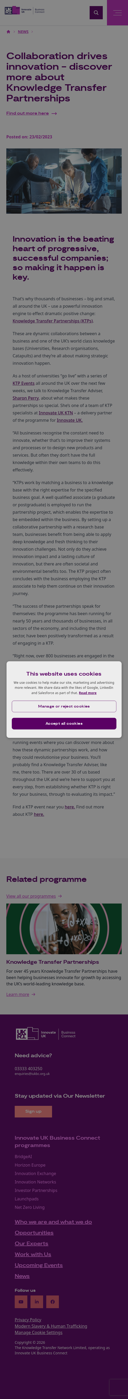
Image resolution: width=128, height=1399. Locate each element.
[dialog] (63, 699)
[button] (64, 706)
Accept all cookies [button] (64, 723)
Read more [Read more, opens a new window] (87, 693)
